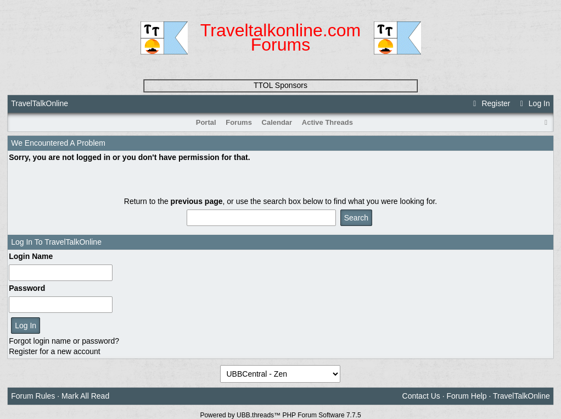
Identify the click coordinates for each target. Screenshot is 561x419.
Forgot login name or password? (64, 341)
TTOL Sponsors (280, 85)
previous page (197, 201)
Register (490, 103)
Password (27, 288)
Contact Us (421, 396)
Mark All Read (85, 396)
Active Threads (327, 122)
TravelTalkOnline (39, 103)
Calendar (277, 122)
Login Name (31, 256)
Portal (206, 122)
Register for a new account (54, 351)
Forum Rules (33, 396)
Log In (533, 103)
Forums (239, 122)
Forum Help (466, 396)
